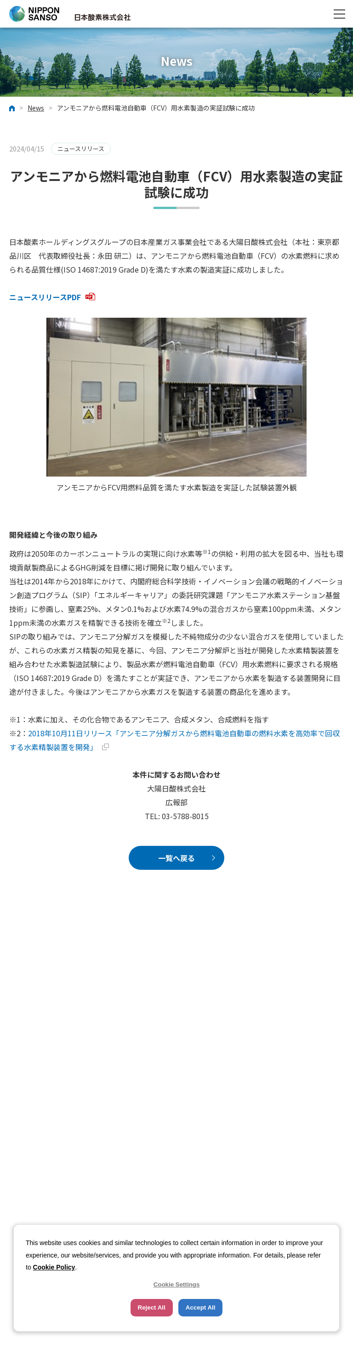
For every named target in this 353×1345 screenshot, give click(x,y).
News (36, 108)
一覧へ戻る (176, 857)
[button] (339, 14)
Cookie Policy (54, 1267)
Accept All (201, 1307)
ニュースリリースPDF (52, 297)
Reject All (151, 1307)
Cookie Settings (177, 1284)
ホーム (12, 108)
